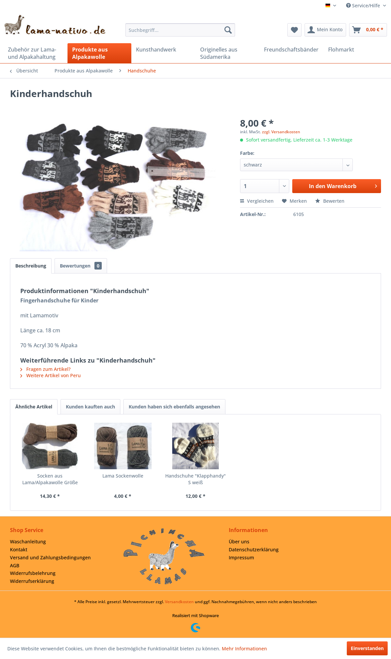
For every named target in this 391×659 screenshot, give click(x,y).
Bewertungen (81, 266)
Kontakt (18, 549)
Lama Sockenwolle (122, 476)
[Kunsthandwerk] (163, 49)
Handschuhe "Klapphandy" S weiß (195, 479)
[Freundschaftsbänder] (291, 49)
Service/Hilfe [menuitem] (363, 5)
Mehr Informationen (244, 648)
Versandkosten (179, 601)
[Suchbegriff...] (180, 30)
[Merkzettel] (294, 30)
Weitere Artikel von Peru (50, 375)
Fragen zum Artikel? (45, 369)
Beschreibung (30, 266)
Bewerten (329, 201)
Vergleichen (257, 201)
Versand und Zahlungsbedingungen (50, 557)
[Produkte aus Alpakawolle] (99, 53)
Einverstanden (367, 648)
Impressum (241, 557)
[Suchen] (228, 30)
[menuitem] (180, 30)
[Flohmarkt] (356, 49)
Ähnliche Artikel (33, 406)
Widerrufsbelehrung (33, 573)
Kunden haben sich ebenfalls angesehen (174, 406)
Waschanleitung (28, 541)
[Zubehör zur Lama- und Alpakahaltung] (35, 53)
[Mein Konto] (325, 30)
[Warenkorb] (368, 30)
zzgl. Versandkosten (281, 132)
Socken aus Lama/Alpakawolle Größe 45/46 (50, 479)
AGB (14, 565)
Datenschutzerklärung (254, 549)
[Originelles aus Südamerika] (228, 53)
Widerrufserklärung (32, 581)
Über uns (239, 541)
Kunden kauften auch (90, 406)
